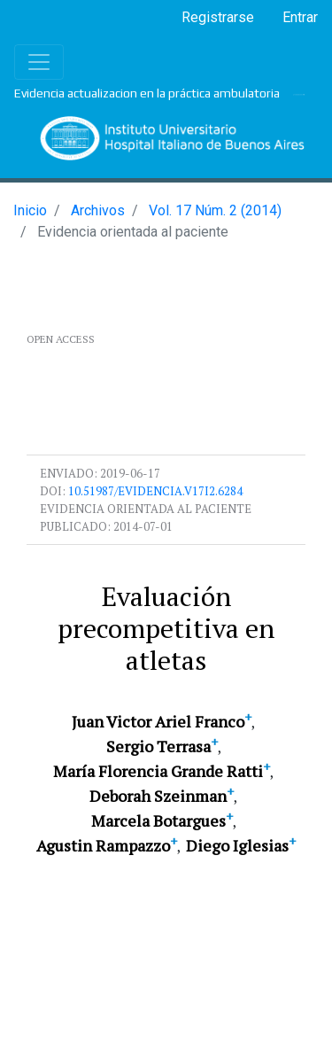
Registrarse (217, 17)
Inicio (30, 210)
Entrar (300, 17)
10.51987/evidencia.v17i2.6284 (155, 491)
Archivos (98, 210)
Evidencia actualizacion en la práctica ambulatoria (147, 93)
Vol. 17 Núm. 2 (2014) (215, 210)
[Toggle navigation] (39, 62)
